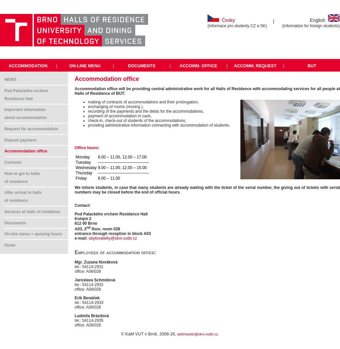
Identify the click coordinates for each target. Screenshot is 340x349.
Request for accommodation (31, 129)
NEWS (10, 79)
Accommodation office (25, 151)
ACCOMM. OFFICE (198, 65)
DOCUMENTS (141, 65)
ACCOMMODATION (28, 65)
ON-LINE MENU (85, 65)
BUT (311, 65)
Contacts (12, 162)
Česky (221, 20)
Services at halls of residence (32, 211)
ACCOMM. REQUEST (255, 65)
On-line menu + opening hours (33, 234)
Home (9, 245)
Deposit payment (20, 140)
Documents (15, 223)
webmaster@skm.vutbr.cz (197, 334)
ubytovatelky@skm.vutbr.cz (113, 238)
